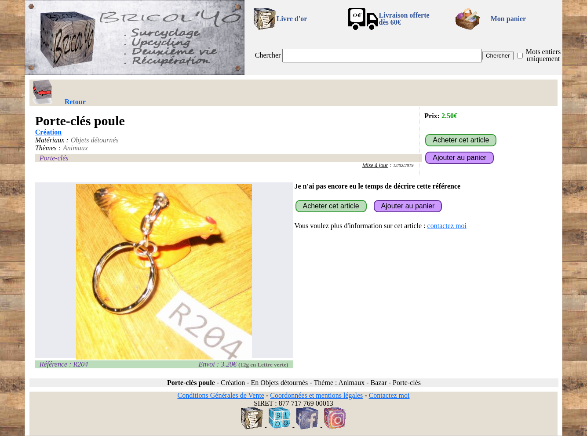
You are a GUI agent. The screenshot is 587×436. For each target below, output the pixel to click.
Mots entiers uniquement (543, 55)
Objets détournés (95, 140)
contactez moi (447, 225)
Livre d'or (292, 18)
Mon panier (508, 18)
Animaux (75, 148)
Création (48, 132)
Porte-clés (54, 158)
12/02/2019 (403, 165)
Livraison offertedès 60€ (404, 18)
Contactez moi (389, 395)
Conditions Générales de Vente (220, 395)
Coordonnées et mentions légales (316, 395)
